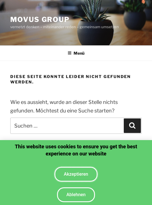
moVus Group (40, 19)
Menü (76, 53)
